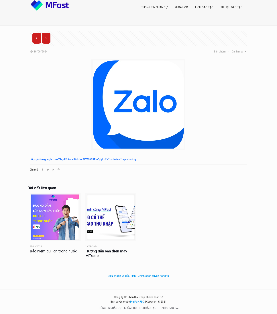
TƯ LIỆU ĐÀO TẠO (169, 308)
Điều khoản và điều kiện (122, 275)
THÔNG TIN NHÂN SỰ (109, 308)
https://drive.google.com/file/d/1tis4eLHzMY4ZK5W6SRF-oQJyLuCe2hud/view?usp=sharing (83, 159)
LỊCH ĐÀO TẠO (148, 308)
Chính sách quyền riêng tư (153, 275)
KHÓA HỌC (130, 308)
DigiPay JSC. (137, 301)
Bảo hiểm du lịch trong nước (53, 251)
